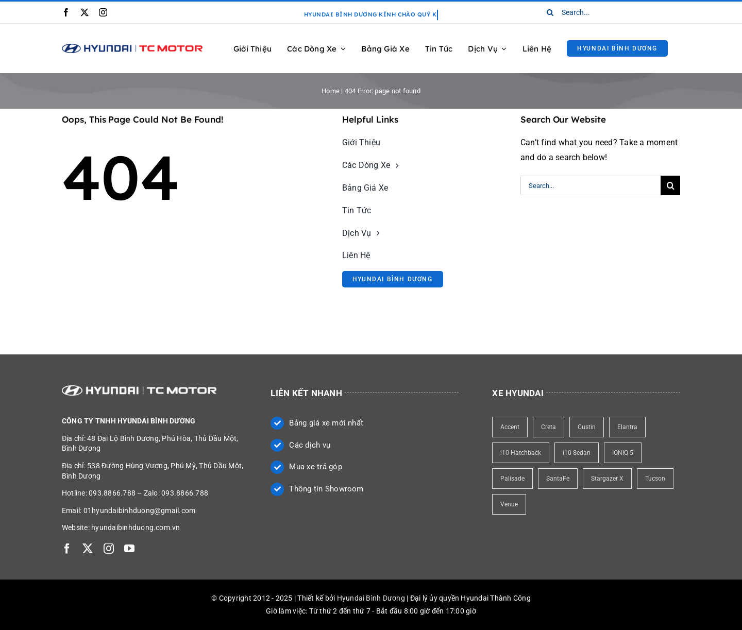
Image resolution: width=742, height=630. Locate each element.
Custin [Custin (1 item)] (587, 427)
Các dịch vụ (309, 445)
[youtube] (129, 548)
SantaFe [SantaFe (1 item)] (557, 478)
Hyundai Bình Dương (371, 598)
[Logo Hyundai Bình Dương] (132, 48)
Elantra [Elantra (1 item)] (627, 427)
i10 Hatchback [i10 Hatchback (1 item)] (520, 452)
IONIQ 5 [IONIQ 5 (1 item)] (622, 452)
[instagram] (103, 12)
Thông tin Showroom (326, 488)
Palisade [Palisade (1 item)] (512, 478)
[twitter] (84, 12)
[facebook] (66, 12)
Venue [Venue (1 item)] (509, 504)
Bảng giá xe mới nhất (326, 423)
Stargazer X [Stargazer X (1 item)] (607, 478)
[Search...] (609, 12)
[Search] (550, 12)
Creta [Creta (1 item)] (548, 427)
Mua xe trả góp (315, 466)
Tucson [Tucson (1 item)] (655, 478)
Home (331, 91)
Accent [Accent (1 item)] (509, 427)
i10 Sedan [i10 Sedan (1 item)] (577, 452)
